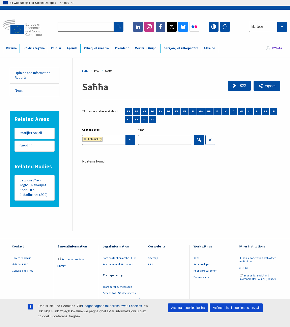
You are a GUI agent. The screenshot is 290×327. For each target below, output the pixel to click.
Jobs (197, 258)
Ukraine (209, 48)
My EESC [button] (277, 48)
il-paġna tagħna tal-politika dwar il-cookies (112, 306)
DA (152, 112)
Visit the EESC (20, 265)
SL (144, 120)
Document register (71, 260)
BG (136, 112)
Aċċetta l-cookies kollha (188, 307)
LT (233, 112)
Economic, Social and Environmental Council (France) (257, 277)
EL (193, 112)
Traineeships (201, 265)
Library (61, 266)
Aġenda (72, 48)
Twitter (172, 27)
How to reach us (21, 258)
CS (144, 112)
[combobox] (268, 27)
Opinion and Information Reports (32, 75)
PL (257, 112)
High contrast (214, 27)
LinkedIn (138, 27)
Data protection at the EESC (119, 258)
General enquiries (22, 271)
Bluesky (183, 27)
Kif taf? (66, 2)
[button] (267, 86)
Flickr (194, 27)
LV (225, 112)
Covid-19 (26, 146)
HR (209, 112)
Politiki (56, 48)
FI (273, 112)
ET (176, 112)
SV (152, 120)
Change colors (225, 27)
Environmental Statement (118, 265)
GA (201, 112)
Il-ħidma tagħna (34, 48)
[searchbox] (116, 140)
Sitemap (153, 258)
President (122, 48)
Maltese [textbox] (257, 26)
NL (249, 112)
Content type (91, 130)
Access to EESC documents (119, 293)
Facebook (160, 27)
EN (160, 112)
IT (217, 112)
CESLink (243, 268)
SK (136, 120)
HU (241, 112)
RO (128, 120)
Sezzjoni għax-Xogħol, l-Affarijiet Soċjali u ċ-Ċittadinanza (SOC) (34, 187)
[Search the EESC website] (86, 27)
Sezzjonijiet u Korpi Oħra (181, 48)
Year (141, 130)
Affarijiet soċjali (31, 133)
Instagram (149, 27)
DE (168, 112)
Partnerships (201, 277)
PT (265, 112)
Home (85, 70)
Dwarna (11, 48)
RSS (242, 85)
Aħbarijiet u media (96, 48)
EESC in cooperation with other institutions (257, 260)
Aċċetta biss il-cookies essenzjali (236, 307)
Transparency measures (117, 287)
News (19, 90)
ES (128, 112)
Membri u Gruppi (146, 48)
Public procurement (205, 271)
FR (184, 112)
